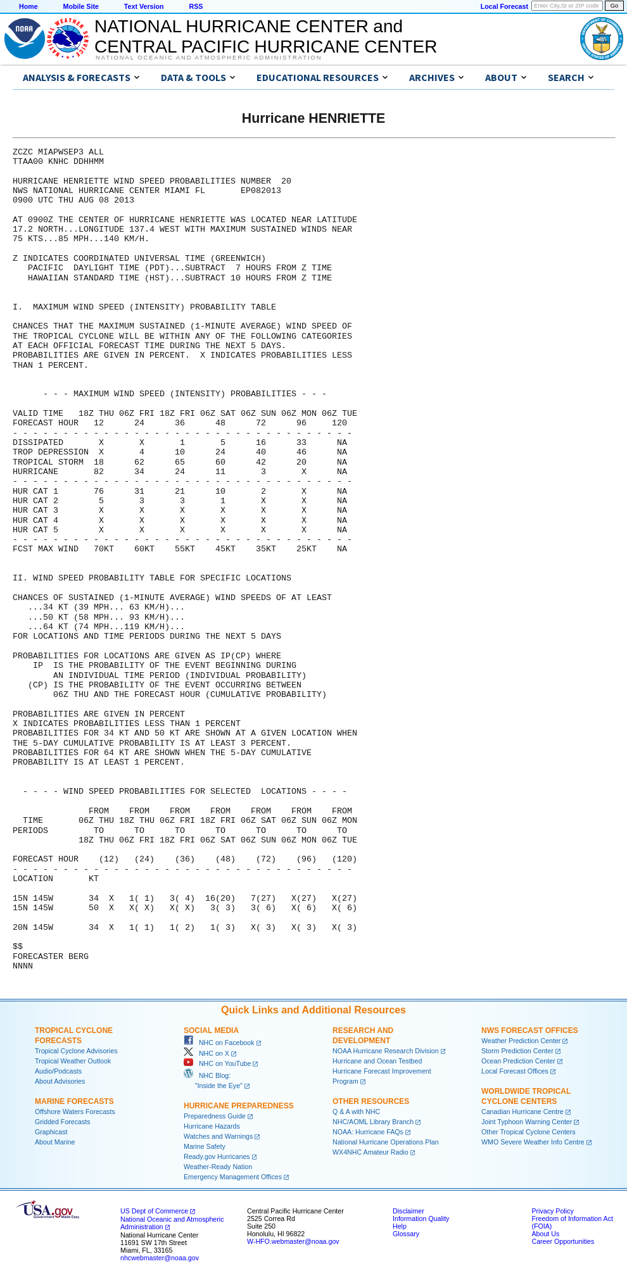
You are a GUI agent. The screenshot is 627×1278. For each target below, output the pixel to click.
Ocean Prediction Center (518, 1061)
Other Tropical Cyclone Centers (528, 1132)
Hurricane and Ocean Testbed (377, 1061)
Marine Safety (204, 1146)
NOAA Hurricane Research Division (385, 1051)
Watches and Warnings (218, 1136)
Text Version (144, 6)
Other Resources (370, 1101)
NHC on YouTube (217, 1063)
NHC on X (206, 1053)
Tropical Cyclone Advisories (76, 1051)
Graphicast (51, 1132)
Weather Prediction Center (520, 1040)
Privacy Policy (552, 1211)
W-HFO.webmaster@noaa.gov (293, 1241)
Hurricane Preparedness (239, 1105)
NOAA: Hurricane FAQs (367, 1132)
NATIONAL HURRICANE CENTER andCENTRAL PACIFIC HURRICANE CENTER (265, 36)
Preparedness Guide (215, 1116)
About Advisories (60, 1081)
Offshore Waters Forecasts (75, 1111)
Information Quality (421, 1218)
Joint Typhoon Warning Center (526, 1121)
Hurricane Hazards (212, 1126)
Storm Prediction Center (517, 1051)
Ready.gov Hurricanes (217, 1156)
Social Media (211, 1030)
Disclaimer (408, 1211)
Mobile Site (81, 6)
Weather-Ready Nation (218, 1166)
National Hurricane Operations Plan (385, 1142)
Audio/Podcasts (58, 1071)
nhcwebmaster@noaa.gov (159, 1258)
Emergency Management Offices (233, 1177)
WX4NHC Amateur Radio (370, 1152)
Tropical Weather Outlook (73, 1061)
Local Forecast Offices (514, 1071)
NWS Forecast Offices (529, 1030)
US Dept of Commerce (154, 1211)
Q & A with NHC (356, 1111)
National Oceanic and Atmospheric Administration (209, 57)
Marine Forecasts (74, 1101)
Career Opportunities (562, 1241)
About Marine (55, 1142)
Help (400, 1226)
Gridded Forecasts (63, 1121)
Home (28, 6)
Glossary (406, 1233)
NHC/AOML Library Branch (373, 1121)
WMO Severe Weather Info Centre (533, 1142)
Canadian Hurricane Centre (522, 1111)
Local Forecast (504, 6)
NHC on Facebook (219, 1042)
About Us (545, 1233)
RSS (196, 6)
